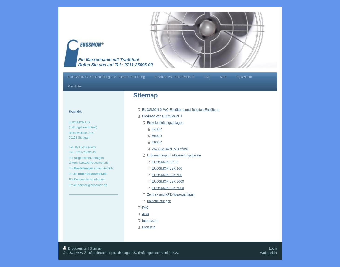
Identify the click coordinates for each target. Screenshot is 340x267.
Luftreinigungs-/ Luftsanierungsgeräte (174, 155)
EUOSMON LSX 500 (167, 175)
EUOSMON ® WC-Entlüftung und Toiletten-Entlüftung (180, 109)
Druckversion (75, 248)
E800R (157, 142)
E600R (157, 136)
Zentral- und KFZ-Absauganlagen (171, 194)
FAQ (145, 207)
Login (273, 248)
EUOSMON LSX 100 (167, 168)
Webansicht (268, 253)
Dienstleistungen (159, 201)
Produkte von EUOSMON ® (162, 116)
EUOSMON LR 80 (165, 162)
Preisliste (148, 227)
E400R (157, 129)
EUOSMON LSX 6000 (168, 188)
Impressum (150, 220)
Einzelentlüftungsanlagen (165, 123)
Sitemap (96, 248)
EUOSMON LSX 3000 (168, 181)
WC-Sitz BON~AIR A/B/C (170, 149)
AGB (145, 214)
